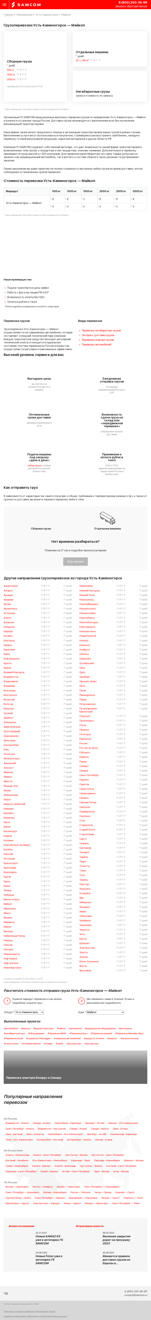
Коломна (8, 840)
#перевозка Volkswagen (38, 1038)
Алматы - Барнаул (41, 1166)
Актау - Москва (121, 1171)
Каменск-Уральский (14, 804)
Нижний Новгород (89, 590)
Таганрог (84, 852)
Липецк (8, 890)
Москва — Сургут (110, 1198)
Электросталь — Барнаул (46, 1203)
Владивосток (11, 677)
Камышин (9, 808)
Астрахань (9, 613)
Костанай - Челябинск (16, 1160)
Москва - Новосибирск (55, 1192)
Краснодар (10, 867)
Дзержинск (10, 722)
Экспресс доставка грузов (98, 335)
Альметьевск (11, 586)
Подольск (84, 716)
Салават (84, 766)
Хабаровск (85, 902)
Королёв (8, 854)
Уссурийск (85, 893)
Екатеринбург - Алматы (79, 1139)
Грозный (8, 713)
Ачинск (7, 618)
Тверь (82, 861)
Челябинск (85, 920)
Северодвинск (87, 793)
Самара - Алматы (41, 1123)
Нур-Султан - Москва (76, 1155)
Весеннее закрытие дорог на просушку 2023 (116, 1240)
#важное (25, 1028)
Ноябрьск (84, 649)
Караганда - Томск (80, 1160)
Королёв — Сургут (125, 1192)
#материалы (75, 1028)
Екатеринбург (11, 745)
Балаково (9, 622)
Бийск (7, 654)
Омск (82, 668)
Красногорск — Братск (17, 1203)
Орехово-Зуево (88, 681)
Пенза (82, 690)
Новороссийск (87, 613)
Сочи (82, 820)
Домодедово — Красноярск (83, 1198)
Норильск (84, 645)
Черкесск (84, 930)
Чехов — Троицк (102, 1192)
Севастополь (86, 789)
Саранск (84, 779)
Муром (7, 926)
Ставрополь (86, 825)
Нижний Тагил (87, 595)
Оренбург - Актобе (94, 1123)
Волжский (9, 699)
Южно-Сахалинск (89, 961)
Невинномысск (12, 954)
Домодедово (11, 736)
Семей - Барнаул (49, 1171)
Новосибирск (86, 618)
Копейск (8, 849)
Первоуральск (87, 695)
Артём (7, 604)
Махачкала (10, 908)
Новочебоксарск (88, 622)
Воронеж (9, 708)
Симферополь (87, 811)
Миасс (7, 913)
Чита (82, 934)
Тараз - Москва (101, 1171)
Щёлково (84, 943)
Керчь (7, 822)
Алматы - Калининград (17, 1155)
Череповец (85, 925)
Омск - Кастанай (13, 1134)
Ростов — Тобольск (80, 1192)
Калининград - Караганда (123, 1134)
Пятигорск (85, 734)
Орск (82, 686)
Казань (7, 790)
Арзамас (8, 595)
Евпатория (9, 740)
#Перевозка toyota (13, 1038)
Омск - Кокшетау (35, 1134)
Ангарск (8, 590)
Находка (8, 949)
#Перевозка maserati (101, 1033)
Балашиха (9, 627)
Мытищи (8, 931)
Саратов (84, 784)
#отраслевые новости (89, 1226)
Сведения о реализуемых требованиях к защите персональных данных (35, 1316)
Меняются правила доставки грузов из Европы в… (116, 1260)
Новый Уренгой (87, 636)
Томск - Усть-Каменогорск (19, 1139)
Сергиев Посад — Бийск (18, 1198)
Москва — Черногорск (68, 1186)
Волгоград (10, 690)
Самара (83, 770)
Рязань (83, 761)
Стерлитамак (86, 834)
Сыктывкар (85, 848)
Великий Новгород (14, 672)
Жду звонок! (75, 561)
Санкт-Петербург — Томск (126, 1203)
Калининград (11, 795)
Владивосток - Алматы (17, 1123)
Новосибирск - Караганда (67, 1123)
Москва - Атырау (103, 1139)
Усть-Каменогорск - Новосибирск (49, 1160)
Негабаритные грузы (93, 91)
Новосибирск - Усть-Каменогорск (65, 1134)
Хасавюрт (85, 907)
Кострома (9, 858)
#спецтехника (11, 1043)
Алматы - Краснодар (65, 1166)
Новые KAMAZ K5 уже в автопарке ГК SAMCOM (49, 1240)
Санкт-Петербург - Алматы (19, 1128)
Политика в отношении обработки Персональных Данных (29, 1311)
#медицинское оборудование (100, 1028)
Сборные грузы (19, 61)
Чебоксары (85, 916)
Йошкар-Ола (11, 786)
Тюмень (83, 880)
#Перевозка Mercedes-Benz (129, 1033)
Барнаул (8, 631)
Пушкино (84, 729)
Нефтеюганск (11, 963)
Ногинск (83, 640)
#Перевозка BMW (56, 1033)
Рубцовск (84, 752)
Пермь (83, 699)
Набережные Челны (14, 936)
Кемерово (9, 817)
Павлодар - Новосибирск (107, 1160)
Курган (7, 876)
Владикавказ (11, 681)
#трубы (59, 1043)
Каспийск (9, 813)
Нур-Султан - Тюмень (91, 1166)
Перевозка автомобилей (96, 345)
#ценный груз (91, 1043)
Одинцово (85, 658)
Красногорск (11, 863)
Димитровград (12, 727)
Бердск (8, 645)
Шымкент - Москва (133, 1160)
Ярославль (85, 970)
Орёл (82, 672)
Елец (6, 749)
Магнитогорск (11, 899)
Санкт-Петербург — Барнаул (49, 1198)
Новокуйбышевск (88, 604)
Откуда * (9, 1012)
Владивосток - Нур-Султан (52, 1128)
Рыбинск (84, 757)
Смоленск (84, 816)
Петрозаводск (87, 704)
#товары (48, 1043)
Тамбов (83, 857)
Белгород (9, 640)
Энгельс (83, 957)
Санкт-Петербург (89, 775)
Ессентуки (9, 754)
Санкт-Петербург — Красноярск (22, 1192)
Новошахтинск (87, 631)
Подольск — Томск (133, 1198)
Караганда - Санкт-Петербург (21, 1171)
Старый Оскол (87, 829)
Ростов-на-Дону (88, 748)
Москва (8, 917)
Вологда (8, 704)
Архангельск (10, 608)
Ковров (8, 836)
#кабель (61, 1028)
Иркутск (8, 781)
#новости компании (21, 1226)
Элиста (83, 952)
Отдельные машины (92, 52)
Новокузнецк (86, 599)
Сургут (83, 839)
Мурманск (9, 922)
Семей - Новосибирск (16, 1166)
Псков (82, 725)
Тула (82, 875)
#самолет (112, 1038)
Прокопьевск (86, 720)
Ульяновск (85, 889)
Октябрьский (86, 663)
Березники (9, 649)
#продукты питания (94, 1038)
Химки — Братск (72, 1203)
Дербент (9, 718)
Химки (82, 911)
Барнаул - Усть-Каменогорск (123, 1123)
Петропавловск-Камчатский (88, 710)
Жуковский (10, 763)
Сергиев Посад (87, 802)
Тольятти (84, 866)
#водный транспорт (43, 1028)
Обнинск (84, 654)
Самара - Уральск (100, 1128)
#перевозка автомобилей (67, 1038)
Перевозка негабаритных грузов (101, 331)
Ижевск (8, 777)
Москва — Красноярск (16, 1186)
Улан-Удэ (84, 884)
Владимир (9, 686)
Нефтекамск (10, 958)
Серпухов (84, 807)
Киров (7, 827)
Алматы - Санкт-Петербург (47, 1155)
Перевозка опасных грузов (98, 340)
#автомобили (11, 1028)
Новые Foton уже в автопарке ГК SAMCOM (48, 1260)
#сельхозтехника (129, 1038)
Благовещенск (12, 658)
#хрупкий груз (73, 1043)
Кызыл (7, 886)
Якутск (83, 966)
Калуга (7, 799)
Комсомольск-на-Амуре (17, 845)
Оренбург (84, 677)
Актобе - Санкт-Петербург (76, 1171)
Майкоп (8, 904)
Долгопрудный (12, 731)
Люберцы (9, 895)
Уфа (81, 898)
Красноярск (10, 872)
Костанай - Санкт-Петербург (121, 1166)
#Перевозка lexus (78, 1033)
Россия (83, 743)
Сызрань (84, 843)
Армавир (9, 599)
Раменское (85, 739)
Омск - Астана (120, 1128)
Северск (84, 798)
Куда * (82, 1012)
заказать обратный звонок (131, 6)
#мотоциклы (125, 1028)
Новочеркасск (87, 627)
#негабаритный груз (14, 1033)
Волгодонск (10, 695)
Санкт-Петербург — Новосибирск (101, 1186)
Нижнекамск (86, 586)
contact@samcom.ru (135, 1295)
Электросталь (87, 948)
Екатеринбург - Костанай (50, 1139)
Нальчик (8, 945)
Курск (7, 881)
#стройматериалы (31, 1043)
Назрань (8, 940)
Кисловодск (10, 831)
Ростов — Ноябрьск (42, 1186)
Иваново (8, 772)
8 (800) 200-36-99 (133, 2)
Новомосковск (87, 608)
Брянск (7, 668)
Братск (8, 663)
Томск (82, 870)
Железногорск (12, 758)
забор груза (34, 465)
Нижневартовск (12, 967)
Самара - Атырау (78, 1128)
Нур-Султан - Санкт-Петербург (107, 1155)
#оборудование (36, 1033)
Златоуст (9, 768)
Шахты (83, 939)
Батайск (8, 636)
